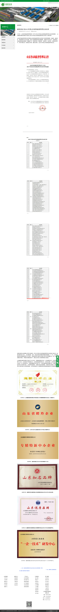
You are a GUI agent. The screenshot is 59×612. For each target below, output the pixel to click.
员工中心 (45, 9)
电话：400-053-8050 (47, 594)
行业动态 (3, 45)
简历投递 (36, 591)
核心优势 (36, 578)
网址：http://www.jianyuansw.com (48, 599)
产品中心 (30, 9)
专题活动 (3, 42)
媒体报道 (3, 39)
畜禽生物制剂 (26, 581)
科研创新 (35, 9)
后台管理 (19, 610)
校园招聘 (36, 589)
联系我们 (56, 9)
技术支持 (47, 578)
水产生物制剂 (26, 583)
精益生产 (36, 579)
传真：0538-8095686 (47, 596)
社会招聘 (36, 588)
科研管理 (36, 583)
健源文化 (20, 9)
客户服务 (40, 9)
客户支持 (47, 583)
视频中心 (5, 586)
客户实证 (47, 581)
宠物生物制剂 (26, 586)
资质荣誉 (5, 583)
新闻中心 (25, 9)
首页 (54, 25)
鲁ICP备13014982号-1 (24, 610)
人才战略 (36, 586)
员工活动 (36, 593)
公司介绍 (5, 578)
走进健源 (15, 9)
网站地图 (47, 589)
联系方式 (47, 586)
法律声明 (47, 588)
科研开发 (36, 581)
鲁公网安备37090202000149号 (33, 610)
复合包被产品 (26, 579)
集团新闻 (3, 37)
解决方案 (47, 579)
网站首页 (10, 9)
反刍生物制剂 (26, 578)
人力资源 (50, 9)
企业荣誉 (5, 579)
